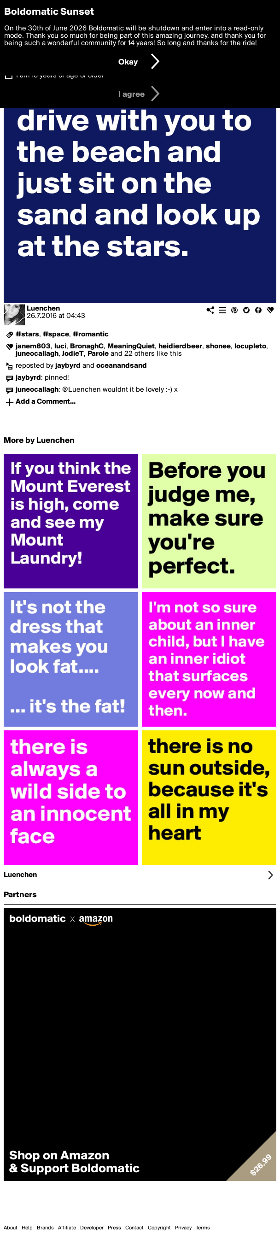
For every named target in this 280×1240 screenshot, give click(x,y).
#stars (27, 334)
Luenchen (43, 308)
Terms (203, 1228)
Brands (45, 1228)
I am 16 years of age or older (60, 75)
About (11, 1228)
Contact (134, 1228)
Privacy (183, 1228)
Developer (92, 1228)
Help (27, 1228)
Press (114, 1228)
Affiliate (67, 1228)
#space (56, 334)
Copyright (159, 1228)
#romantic (91, 334)
